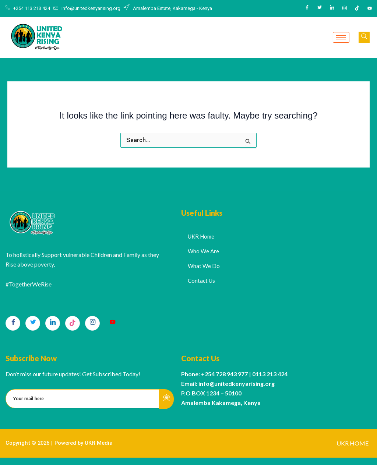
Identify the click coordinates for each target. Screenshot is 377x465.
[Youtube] (369, 8)
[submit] (166, 399)
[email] (83, 398)
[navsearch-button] (364, 37)
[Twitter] (319, 8)
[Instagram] (344, 8)
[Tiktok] (357, 8)
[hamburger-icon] (341, 37)
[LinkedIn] (332, 8)
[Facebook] (307, 8)
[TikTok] (72, 323)
